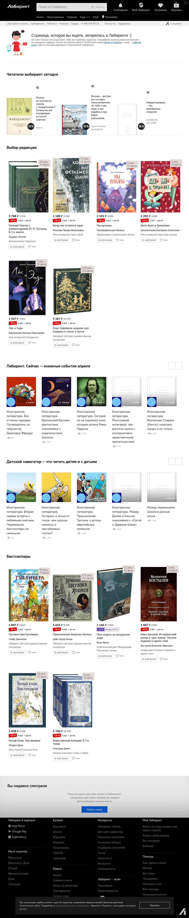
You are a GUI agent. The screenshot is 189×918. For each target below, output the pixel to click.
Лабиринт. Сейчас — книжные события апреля (48, 366)
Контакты (110, 23)
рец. (44, 161)
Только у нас (61, 896)
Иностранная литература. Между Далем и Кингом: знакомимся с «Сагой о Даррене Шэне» (126, 516)
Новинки (64, 23)
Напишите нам (152, 884)
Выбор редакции (22, 147)
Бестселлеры (19, 556)
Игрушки (58, 842)
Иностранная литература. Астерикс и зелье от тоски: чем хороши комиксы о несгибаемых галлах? (55, 520)
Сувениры (59, 858)
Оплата (147, 868)
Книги (40, 17)
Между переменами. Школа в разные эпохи (161, 512)
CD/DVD (58, 853)
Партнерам (105, 885)
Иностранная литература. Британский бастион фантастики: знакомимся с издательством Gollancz (56, 424)
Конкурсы (104, 863)
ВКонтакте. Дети (18, 863)
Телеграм (14, 884)
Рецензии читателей (111, 837)
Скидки (75, 23)
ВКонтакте (15, 857)
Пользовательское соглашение (154, 896)
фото (44, 164)
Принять (155, 905)
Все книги (59, 826)
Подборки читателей (111, 847)
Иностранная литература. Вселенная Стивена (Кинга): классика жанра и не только (160, 420)
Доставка (149, 873)
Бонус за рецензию (65, 885)
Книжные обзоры (109, 842)
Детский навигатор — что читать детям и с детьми (52, 461)
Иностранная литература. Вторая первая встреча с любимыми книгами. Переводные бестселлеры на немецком (20, 520)
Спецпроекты (106, 869)
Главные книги (62, 880)
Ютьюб (12, 868)
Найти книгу (94, 809)
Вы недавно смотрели (27, 785)
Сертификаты (37, 23)
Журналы (59, 837)
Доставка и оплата (17, 23)
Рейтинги (52, 23)
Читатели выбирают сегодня (32, 74)
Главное (72, 17)
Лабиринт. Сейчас (109, 826)
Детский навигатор (110, 832)
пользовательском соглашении (72, 905)
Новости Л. (105, 858)
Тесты (101, 853)
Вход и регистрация (156, 835)
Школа (57, 832)
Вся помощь (151, 889)
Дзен (11, 879)
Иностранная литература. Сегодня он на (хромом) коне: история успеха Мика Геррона (91, 420)
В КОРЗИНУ (17, 246)
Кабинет (148, 846)
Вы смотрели (151, 841)
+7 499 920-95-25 (90, 23)
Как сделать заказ (154, 863)
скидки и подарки (112, 42)
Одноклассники (18, 873)
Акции (57, 875)
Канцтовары (61, 847)
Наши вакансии (108, 891)
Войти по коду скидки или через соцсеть (160, 828)
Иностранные (55, 17)
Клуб (96, 17)
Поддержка (124, 23)
